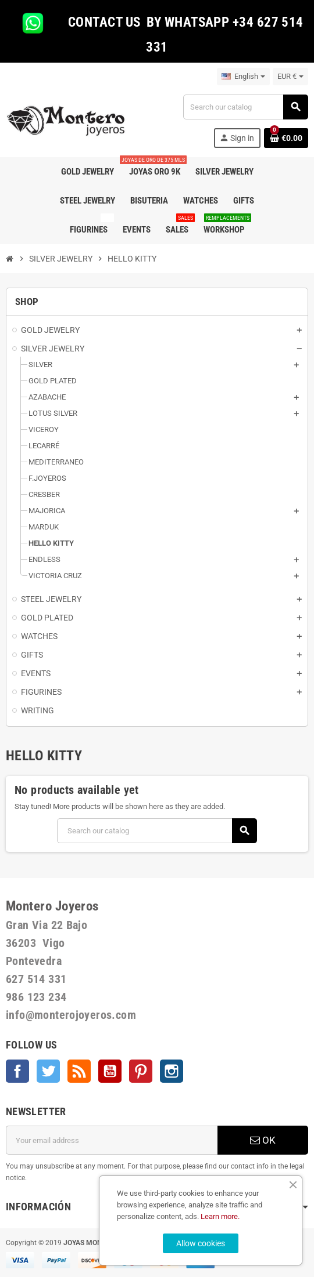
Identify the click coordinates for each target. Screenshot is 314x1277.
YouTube (110, 1071)
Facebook (17, 1071)
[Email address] (111, 1140)
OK (263, 1140)
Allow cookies (200, 1243)
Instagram (171, 1071)
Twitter (48, 1071)
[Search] (245, 107)
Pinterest (140, 1071)
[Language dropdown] (243, 76)
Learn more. (220, 1216)
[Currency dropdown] (290, 76)
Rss (79, 1071)
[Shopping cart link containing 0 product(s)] (286, 138)
